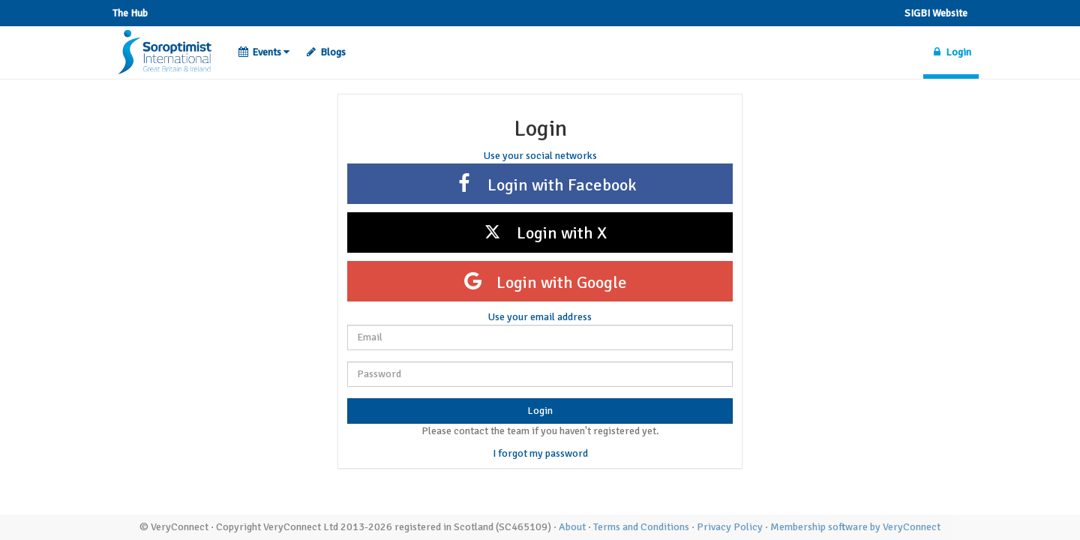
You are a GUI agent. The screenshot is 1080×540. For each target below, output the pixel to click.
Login (540, 410)
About (572, 526)
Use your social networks (540, 155)
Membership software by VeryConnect (855, 526)
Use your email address (540, 316)
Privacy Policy (730, 526)
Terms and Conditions (641, 526)
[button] (264, 52)
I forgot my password (540, 453)
